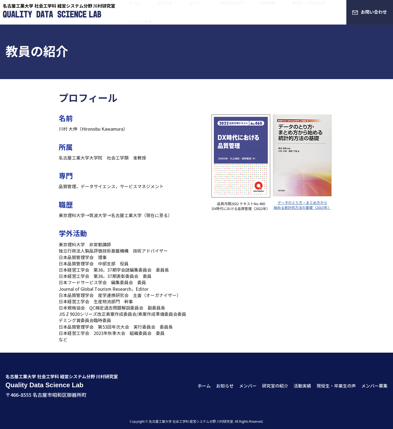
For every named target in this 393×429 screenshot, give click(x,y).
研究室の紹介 (223, 12)
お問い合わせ (374, 12)
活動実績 (250, 12)
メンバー (195, 12)
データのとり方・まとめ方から (302, 203)
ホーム (152, 12)
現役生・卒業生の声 (284, 12)
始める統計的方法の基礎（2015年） (302, 208)
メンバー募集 (322, 12)
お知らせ (172, 12)
